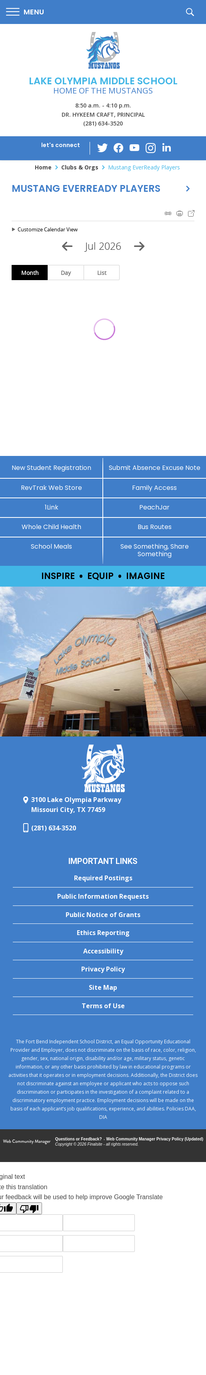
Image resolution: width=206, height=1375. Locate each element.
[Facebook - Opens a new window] (118, 148)
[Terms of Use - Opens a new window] (103, 1006)
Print (179, 213)
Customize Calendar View (48, 229)
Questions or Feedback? (78, 1139)
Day (66, 273)
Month (30, 273)
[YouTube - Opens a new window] (134, 148)
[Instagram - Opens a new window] (150, 148)
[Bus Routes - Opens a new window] (154, 527)
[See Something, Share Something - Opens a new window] (154, 550)
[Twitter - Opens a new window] (102, 148)
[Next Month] (139, 246)
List (101, 273)
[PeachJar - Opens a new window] (154, 507)
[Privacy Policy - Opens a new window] (103, 969)
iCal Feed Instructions (168, 213)
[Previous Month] (67, 246)
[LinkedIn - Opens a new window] (166, 148)
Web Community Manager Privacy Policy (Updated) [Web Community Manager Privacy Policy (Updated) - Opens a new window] (155, 1139)
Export (191, 213)
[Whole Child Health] (51, 527)
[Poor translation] (29, 1208)
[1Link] (51, 507)
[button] (25, 12)
